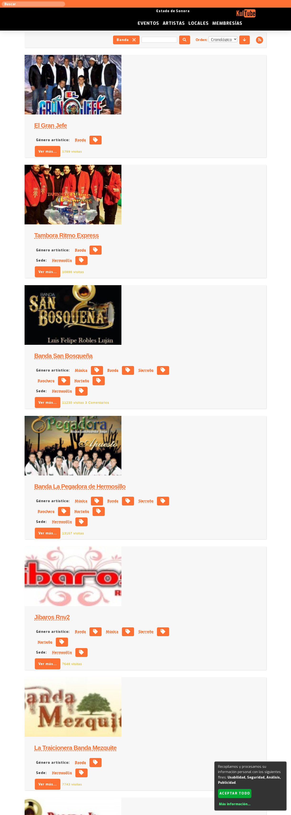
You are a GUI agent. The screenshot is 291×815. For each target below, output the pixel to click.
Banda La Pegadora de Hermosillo (175, 270)
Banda (126, 40)
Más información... (234, 804)
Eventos (184, 15)
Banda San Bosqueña (159, 199)
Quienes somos (193, 766)
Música (176, 214)
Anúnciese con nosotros (148, 766)
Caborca (154, 710)
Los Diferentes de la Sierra (165, 615)
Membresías (263, 15)
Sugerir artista (56, 766)
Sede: (136, 157)
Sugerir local (83, 766)
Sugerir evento (111, 766)
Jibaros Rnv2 (147, 341)
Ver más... (143, 92)
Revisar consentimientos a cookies (145, 812)
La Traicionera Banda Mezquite (171, 412)
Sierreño (241, 214)
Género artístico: (148, 80)
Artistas (209, 15)
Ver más (145, 746)
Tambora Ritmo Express (162, 132)
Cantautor (210, 700)
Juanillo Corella (150, 686)
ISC (174, 766)
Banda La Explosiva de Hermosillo (175, 479)
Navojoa (154, 650)
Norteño (177, 224)
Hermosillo (157, 157)
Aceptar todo (234, 793)
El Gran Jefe (146, 66)
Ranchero (141, 224)
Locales (234, 15)
